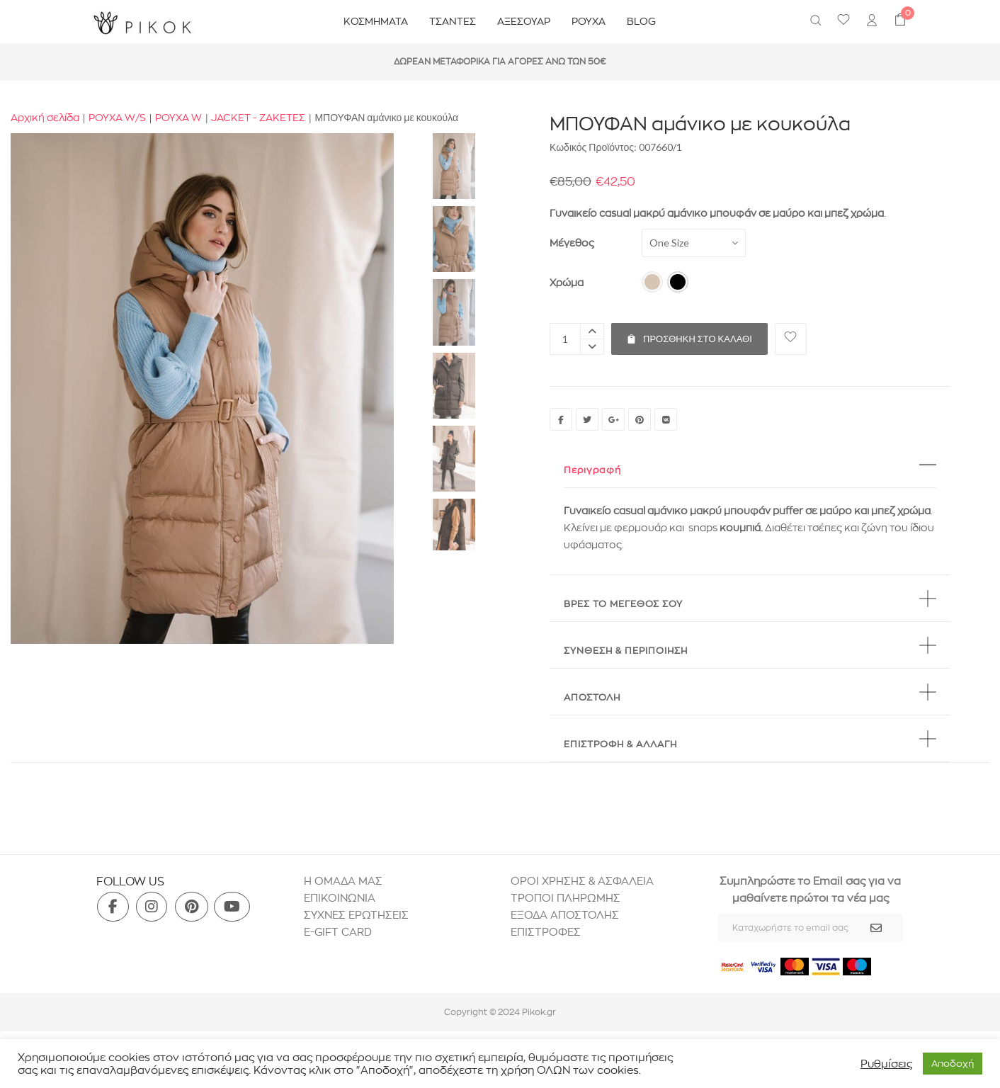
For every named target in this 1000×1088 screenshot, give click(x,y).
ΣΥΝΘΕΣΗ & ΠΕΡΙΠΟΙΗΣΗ (626, 650)
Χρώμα (567, 282)
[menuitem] (872, 22)
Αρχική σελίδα (45, 117)
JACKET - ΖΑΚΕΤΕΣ (258, 117)
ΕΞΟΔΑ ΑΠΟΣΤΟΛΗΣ (565, 915)
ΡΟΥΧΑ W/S (117, 117)
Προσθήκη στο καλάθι (689, 333)
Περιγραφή (592, 469)
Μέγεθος (572, 243)
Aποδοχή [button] (952, 1063)
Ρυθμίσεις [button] (886, 1064)
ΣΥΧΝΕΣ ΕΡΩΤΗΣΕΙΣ (356, 915)
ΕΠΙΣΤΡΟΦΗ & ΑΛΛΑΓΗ (620, 743)
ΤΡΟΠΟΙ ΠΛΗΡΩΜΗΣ (565, 898)
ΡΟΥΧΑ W (178, 117)
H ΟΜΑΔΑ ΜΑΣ (343, 881)
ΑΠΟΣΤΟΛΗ (592, 697)
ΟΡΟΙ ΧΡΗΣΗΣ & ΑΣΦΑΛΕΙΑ (582, 881)
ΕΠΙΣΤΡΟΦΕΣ (547, 932)
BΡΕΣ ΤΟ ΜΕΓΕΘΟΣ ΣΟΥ (623, 603)
